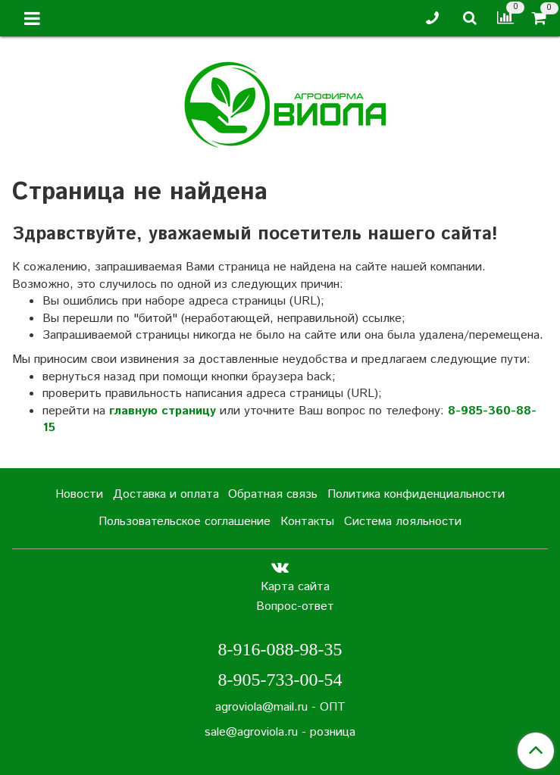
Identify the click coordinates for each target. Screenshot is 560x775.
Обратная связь (273, 494)
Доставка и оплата (166, 494)
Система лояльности (402, 521)
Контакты (307, 521)
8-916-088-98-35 (280, 649)
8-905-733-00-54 (280, 679)
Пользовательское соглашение (185, 521)
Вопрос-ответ (295, 606)
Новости (79, 494)
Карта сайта (295, 586)
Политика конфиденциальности (416, 494)
